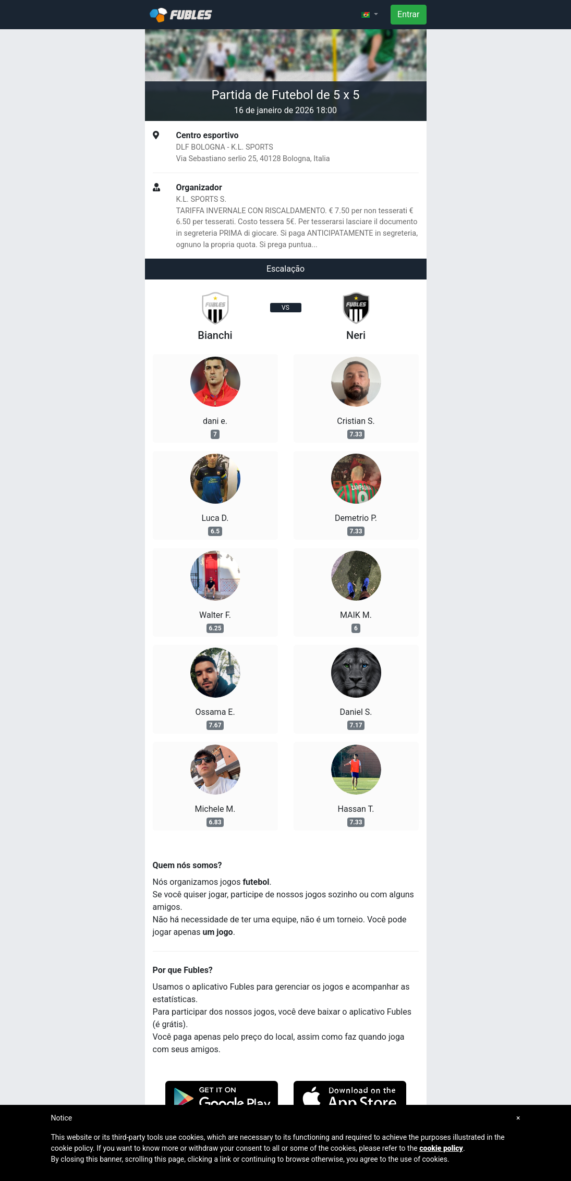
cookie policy (441, 1148)
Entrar (408, 14)
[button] (369, 14)
